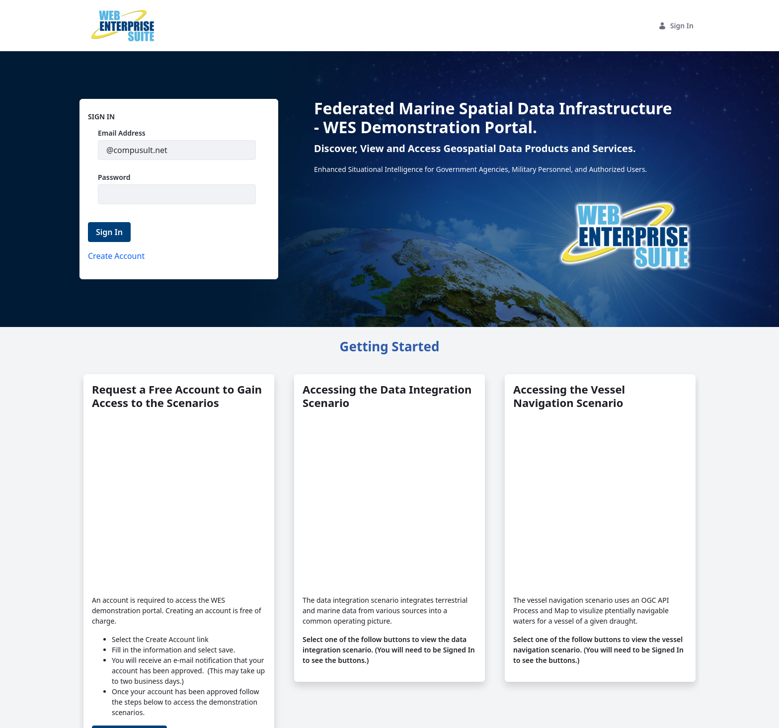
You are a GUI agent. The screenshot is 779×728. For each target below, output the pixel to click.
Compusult (145, 715)
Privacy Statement (207, 715)
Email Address (122, 133)
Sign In (676, 25)
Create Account (129, 651)
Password (114, 177)
